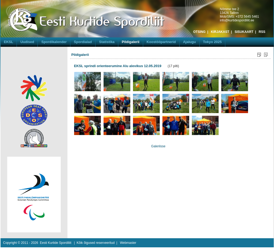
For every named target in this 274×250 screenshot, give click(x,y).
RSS (262, 32)
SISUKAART (244, 32)
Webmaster (128, 243)
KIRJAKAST (220, 32)
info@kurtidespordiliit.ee (237, 20)
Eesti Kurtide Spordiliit (55, 243)
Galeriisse (158, 146)
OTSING (199, 32)
